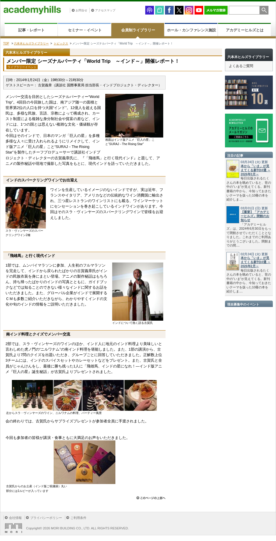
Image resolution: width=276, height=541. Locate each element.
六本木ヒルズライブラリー (31, 43)
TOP (6, 43)
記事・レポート (31, 30)
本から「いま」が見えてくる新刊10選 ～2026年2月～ (255, 262)
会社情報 (15, 517)
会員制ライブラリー (138, 30)
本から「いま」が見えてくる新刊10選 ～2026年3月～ (255, 170)
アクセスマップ (105, 10)
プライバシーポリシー (46, 517)
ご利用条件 (78, 517)
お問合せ (81, 10)
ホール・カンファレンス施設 (191, 30)
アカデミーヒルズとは (245, 30)
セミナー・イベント (85, 30)
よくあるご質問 (241, 66)
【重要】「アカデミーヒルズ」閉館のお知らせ (255, 216)
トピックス (61, 43)
